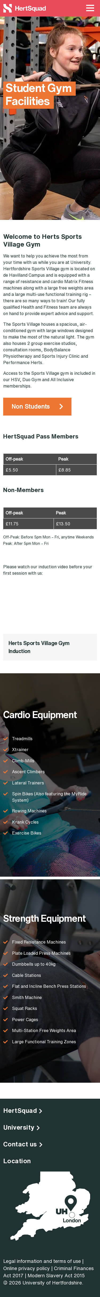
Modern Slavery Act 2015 (56, 1275)
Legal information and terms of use (42, 1261)
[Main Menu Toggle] (90, 8)
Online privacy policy (26, 1268)
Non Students (30, 406)
